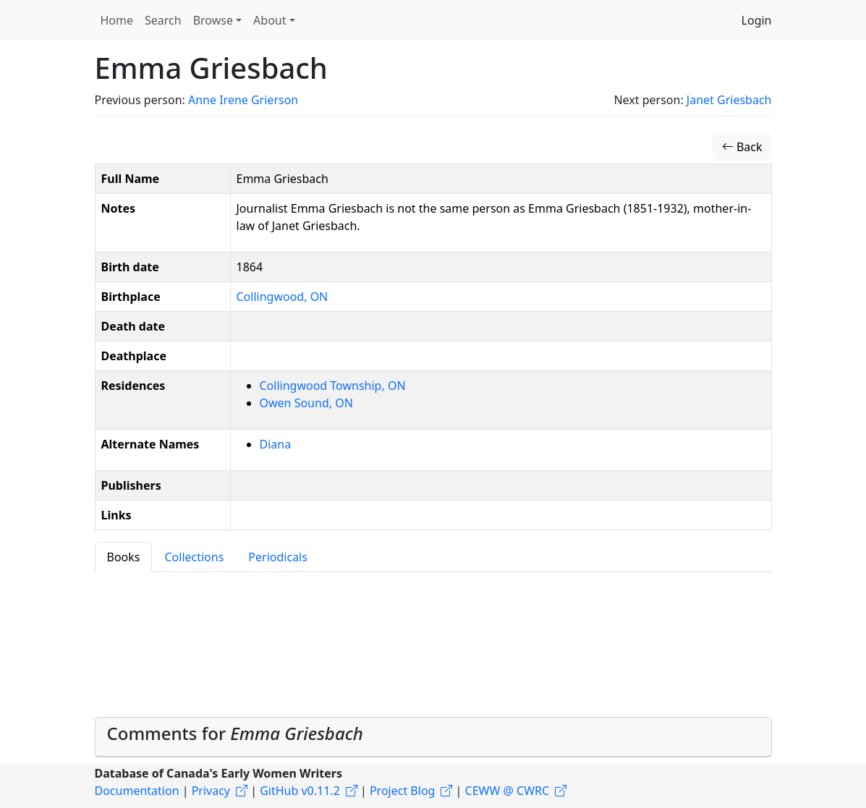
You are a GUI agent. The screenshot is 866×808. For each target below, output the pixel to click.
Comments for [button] (235, 733)
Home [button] (117, 20)
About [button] (269, 20)
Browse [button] (213, 20)
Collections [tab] (194, 557)
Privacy (211, 791)
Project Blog (402, 791)
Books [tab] (123, 557)
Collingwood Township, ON (333, 386)
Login (757, 20)
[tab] (433, 737)
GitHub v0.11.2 (300, 791)
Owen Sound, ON (306, 403)
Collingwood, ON (282, 297)
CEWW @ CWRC (507, 791)
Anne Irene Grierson (243, 100)
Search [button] (163, 20)
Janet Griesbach (729, 100)
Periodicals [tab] (277, 557)
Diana (276, 444)
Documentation (137, 791)
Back (742, 147)
